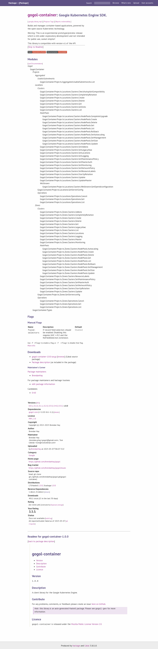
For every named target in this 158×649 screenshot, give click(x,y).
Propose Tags (49, 22)
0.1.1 (41, 405)
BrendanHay (37, 375)
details (56, 412)
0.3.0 (51, 405)
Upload (136, 3)
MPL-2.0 (32, 418)
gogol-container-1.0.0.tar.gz (44, 356)
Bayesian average (57, 504)
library (36, 22)
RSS (38, 402)
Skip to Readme (35, 46)
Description (41, 563)
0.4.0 (34, 392)
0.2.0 (46, 405)
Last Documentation (35, 63)
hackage (76, 644)
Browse (116, 3)
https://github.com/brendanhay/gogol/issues (47, 467)
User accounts (147, 3)
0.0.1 (31, 405)
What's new (126, 3)
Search (89, 3)
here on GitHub (98, 603)
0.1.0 (36, 405)
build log (49, 518)
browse (61, 356)
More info (31, 345)
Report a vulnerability (63, 22)
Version (39, 560)
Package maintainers (37, 371)
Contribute (41, 566)
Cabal (86, 644)
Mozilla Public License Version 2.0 (86, 623)
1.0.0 (41, 485)
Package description (41, 362)
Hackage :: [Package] (18, 3)
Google (32, 455)
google (31, 22)
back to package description (41, 541)
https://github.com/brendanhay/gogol (44, 461)
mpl (40, 22)
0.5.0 (61, 405)
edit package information (43, 383)
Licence (39, 569)
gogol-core (33, 411)
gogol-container (42, 14)
